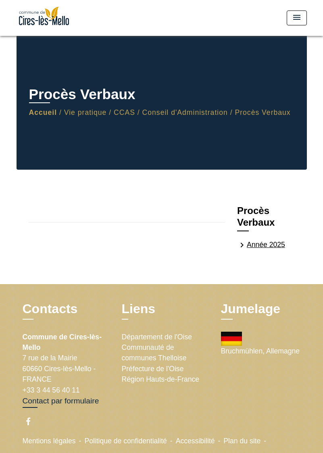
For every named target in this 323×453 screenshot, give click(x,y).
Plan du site (241, 441)
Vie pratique (85, 112)
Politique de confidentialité (125, 441)
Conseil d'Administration (185, 112)
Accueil (43, 112)
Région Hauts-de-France (161, 379)
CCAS (124, 112)
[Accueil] (67, 18)
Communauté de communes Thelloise (154, 352)
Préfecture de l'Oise (153, 369)
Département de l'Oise (157, 337)
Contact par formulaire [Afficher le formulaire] (61, 401)
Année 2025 (261, 245)
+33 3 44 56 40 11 (51, 390)
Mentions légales (49, 441)
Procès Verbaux (262, 112)
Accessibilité (195, 441)
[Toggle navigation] (297, 17)
